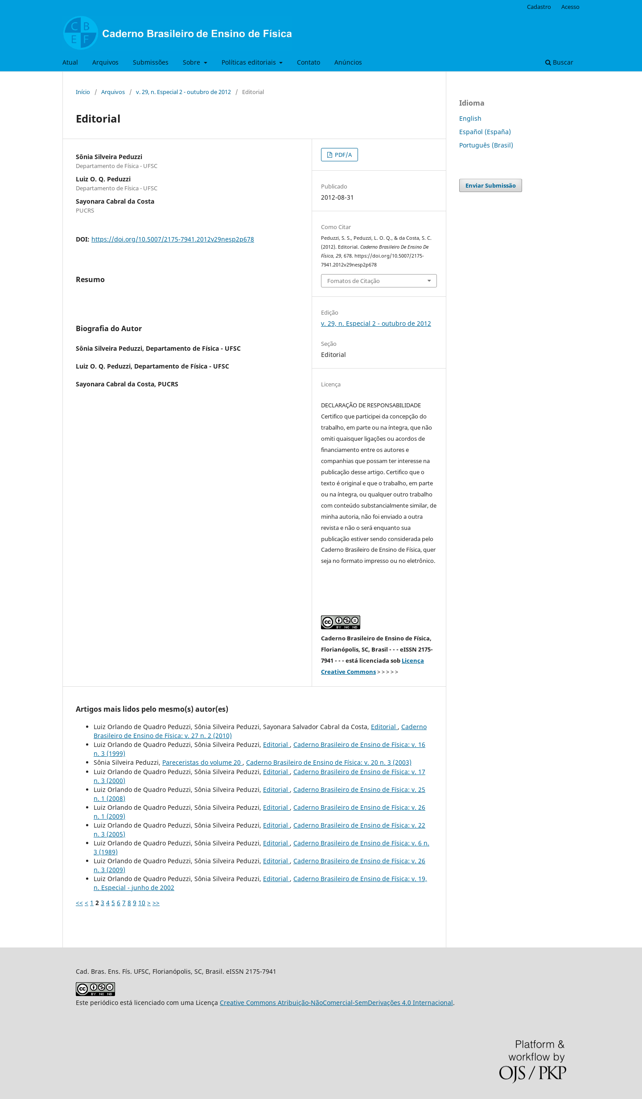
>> (156, 902)
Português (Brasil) (486, 145)
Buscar (559, 62)
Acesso (570, 7)
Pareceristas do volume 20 (202, 762)
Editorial (384, 726)
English (470, 118)
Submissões (151, 62)
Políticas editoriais (250, 62)
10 (141, 902)
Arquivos (105, 62)
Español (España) (485, 131)
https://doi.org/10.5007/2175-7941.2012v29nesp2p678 (172, 239)
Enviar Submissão (490, 185)
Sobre (192, 62)
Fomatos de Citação (353, 281)
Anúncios (348, 62)
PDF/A (342, 155)
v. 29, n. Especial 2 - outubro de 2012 (183, 92)
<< (79, 902)
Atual (70, 62)
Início (83, 92)
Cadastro (539, 7)
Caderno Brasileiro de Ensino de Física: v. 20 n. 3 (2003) (329, 762)
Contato (308, 62)
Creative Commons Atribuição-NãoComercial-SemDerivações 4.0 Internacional (336, 1002)
